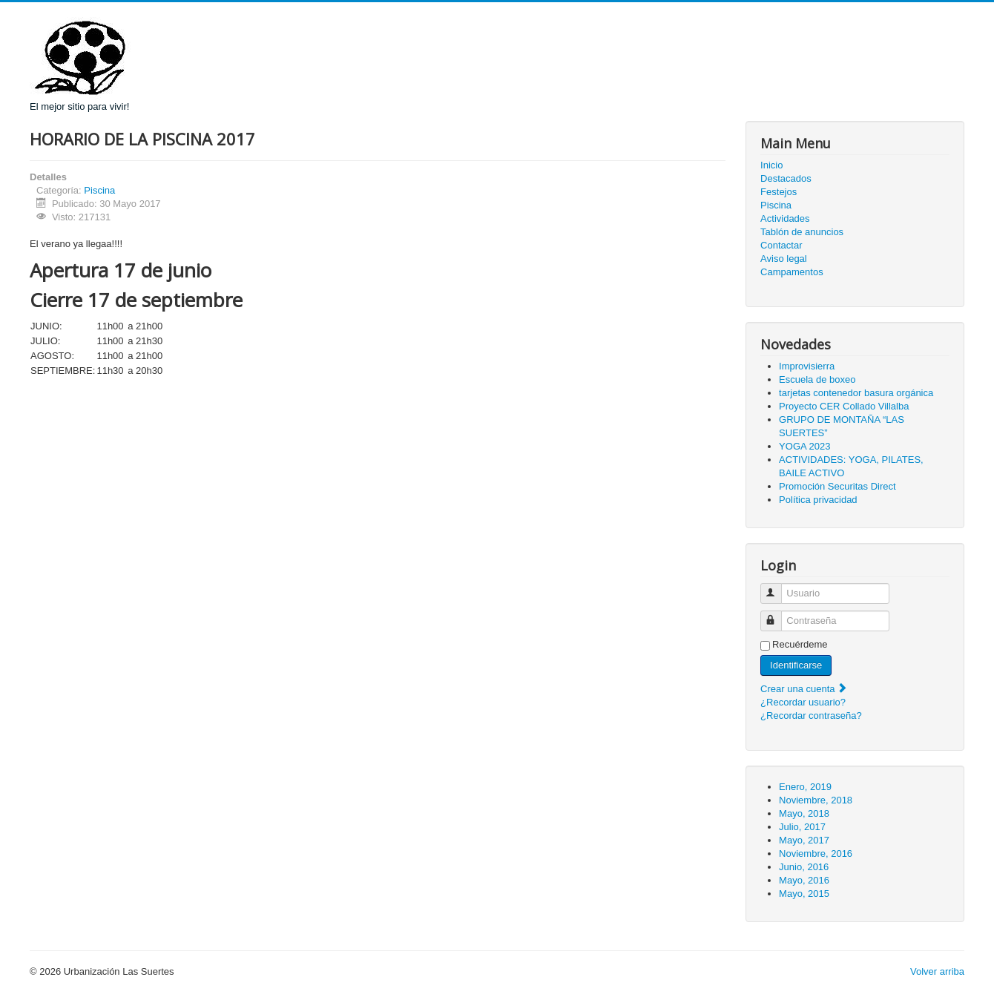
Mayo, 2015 (804, 893)
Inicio (771, 165)
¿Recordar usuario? (803, 702)
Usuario (777, 587)
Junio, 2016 (804, 866)
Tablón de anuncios (801, 231)
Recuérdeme (799, 644)
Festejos (778, 191)
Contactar (781, 245)
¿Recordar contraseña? (811, 715)
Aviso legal (783, 258)
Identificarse (796, 665)
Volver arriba (937, 971)
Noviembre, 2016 (815, 853)
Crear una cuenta (804, 688)
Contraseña (777, 614)
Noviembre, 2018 (815, 800)
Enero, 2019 (805, 786)
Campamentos (791, 271)
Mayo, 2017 (804, 840)
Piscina (99, 190)
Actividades (784, 218)
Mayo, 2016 (804, 880)
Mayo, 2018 (804, 813)
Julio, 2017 (802, 826)
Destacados (786, 178)
